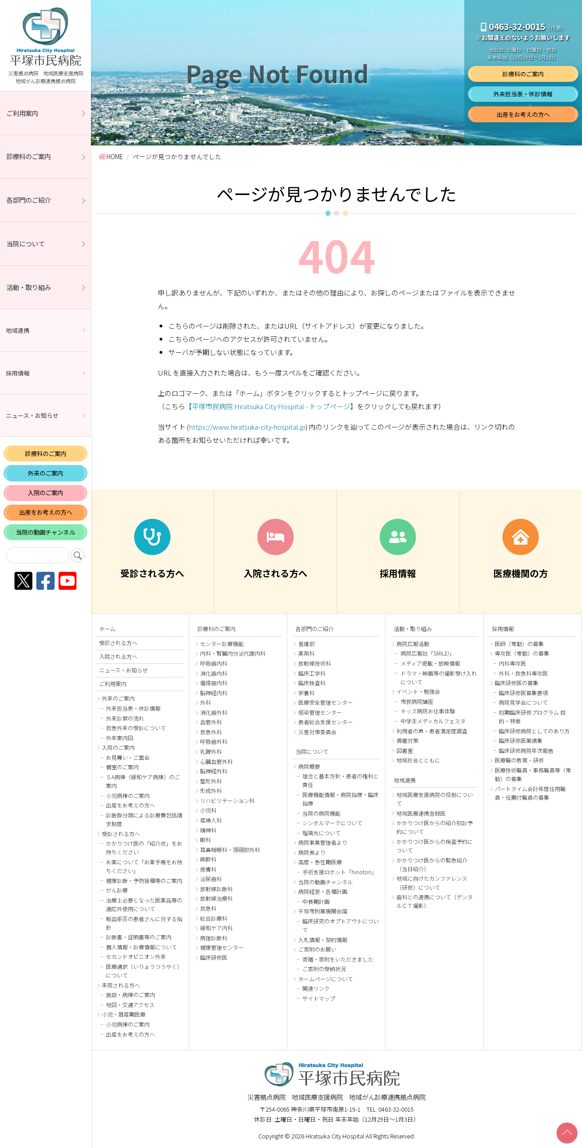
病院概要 (309, 766)
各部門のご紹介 (28, 200)
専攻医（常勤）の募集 (522, 653)
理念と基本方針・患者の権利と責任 (340, 780)
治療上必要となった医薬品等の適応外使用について (144, 904)
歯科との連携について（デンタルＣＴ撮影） (434, 901)
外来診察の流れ (125, 718)
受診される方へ (118, 643)
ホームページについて (325, 979)
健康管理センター (222, 947)
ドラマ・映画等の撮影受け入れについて (439, 677)
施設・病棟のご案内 (130, 994)
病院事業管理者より (322, 842)
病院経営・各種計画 (322, 891)
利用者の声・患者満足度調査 (431, 731)
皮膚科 (208, 869)
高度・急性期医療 (320, 862)
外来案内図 (119, 738)
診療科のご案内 (28, 156)
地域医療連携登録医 (421, 813)
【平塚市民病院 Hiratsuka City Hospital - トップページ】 (271, 406)
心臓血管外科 (216, 761)
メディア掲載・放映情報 (430, 663)
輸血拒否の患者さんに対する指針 (144, 923)
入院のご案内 (45, 492)
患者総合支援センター (325, 722)
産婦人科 (211, 820)
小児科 (208, 810)
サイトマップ (318, 998)
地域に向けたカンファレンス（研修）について (431, 882)
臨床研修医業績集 (520, 740)
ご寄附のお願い (317, 949)
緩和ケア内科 (216, 928)
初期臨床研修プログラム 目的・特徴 (532, 716)
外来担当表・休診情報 (522, 94)
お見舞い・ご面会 (128, 757)
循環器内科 (213, 683)
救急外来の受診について (136, 728)
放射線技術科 (314, 663)
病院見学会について (523, 702)
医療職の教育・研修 (519, 760)
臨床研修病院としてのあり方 (534, 731)
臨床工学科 (312, 673)
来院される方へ (121, 985)
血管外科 (211, 722)
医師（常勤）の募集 (519, 643)
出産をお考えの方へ (45, 512)
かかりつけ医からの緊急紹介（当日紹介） (431, 864)
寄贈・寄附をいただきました (337, 959)
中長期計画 (316, 901)
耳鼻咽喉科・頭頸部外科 (230, 849)
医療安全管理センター (325, 702)
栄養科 (306, 693)
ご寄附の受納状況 (324, 969)
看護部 (306, 643)
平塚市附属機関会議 (322, 911)
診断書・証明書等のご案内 (138, 937)
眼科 (205, 839)
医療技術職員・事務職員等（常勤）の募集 (533, 774)
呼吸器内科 (213, 663)
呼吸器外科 (213, 741)
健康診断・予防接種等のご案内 (144, 880)
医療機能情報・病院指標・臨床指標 (340, 799)
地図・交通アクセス (130, 1004)
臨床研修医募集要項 (523, 693)
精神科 (208, 830)
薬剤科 (306, 653)
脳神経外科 (213, 771)
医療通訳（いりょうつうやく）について (144, 971)
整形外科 (211, 781)
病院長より (312, 852)
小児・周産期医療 (124, 1014)
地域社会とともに (418, 760)
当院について (25, 243)
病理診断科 (213, 938)
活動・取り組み (28, 287)
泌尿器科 (211, 878)
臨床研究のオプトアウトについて (340, 925)
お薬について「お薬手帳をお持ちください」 (144, 866)
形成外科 (211, 790)
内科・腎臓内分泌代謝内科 (233, 653)
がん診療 (117, 890)
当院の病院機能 (321, 813)
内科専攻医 (512, 663)
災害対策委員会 (317, 732)
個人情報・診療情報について (141, 947)
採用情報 (18, 373)
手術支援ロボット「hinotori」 (339, 872)
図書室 (404, 750)
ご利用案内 (22, 113)
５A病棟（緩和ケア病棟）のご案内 (143, 781)
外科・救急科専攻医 (523, 673)
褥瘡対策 (407, 740)
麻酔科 (208, 859)
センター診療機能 (222, 643)
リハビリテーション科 (227, 800)
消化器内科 (213, 673)
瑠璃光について (321, 833)
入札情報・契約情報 (322, 939)
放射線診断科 (216, 888)
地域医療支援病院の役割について (434, 799)
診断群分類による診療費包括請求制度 (144, 819)
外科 (205, 702)
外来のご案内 (45, 473)
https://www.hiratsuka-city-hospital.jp (247, 426)
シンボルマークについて (332, 823)
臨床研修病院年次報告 (526, 750)
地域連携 (18, 330)
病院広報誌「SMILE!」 (428, 653)
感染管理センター (320, 712)
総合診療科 (213, 918)
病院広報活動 (412, 643)
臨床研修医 (213, 957)
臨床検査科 (312, 683)
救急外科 (211, 732)
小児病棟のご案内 (128, 795)
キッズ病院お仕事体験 (428, 711)
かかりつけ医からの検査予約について (434, 845)
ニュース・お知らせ (32, 415)
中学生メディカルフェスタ (433, 721)
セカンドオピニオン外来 (136, 956)
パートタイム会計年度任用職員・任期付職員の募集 (530, 793)
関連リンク (316, 988)
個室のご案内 (122, 767)
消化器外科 (213, 712)
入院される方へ (118, 656)
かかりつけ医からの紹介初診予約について (434, 827)
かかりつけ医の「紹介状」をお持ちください (144, 847)
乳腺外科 (211, 751)
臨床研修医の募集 (516, 683)
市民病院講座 (417, 701)
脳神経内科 (213, 693)
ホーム (107, 629)
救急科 (208, 908)
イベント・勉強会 (418, 691)
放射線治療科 (216, 898)
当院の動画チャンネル (45, 532)
